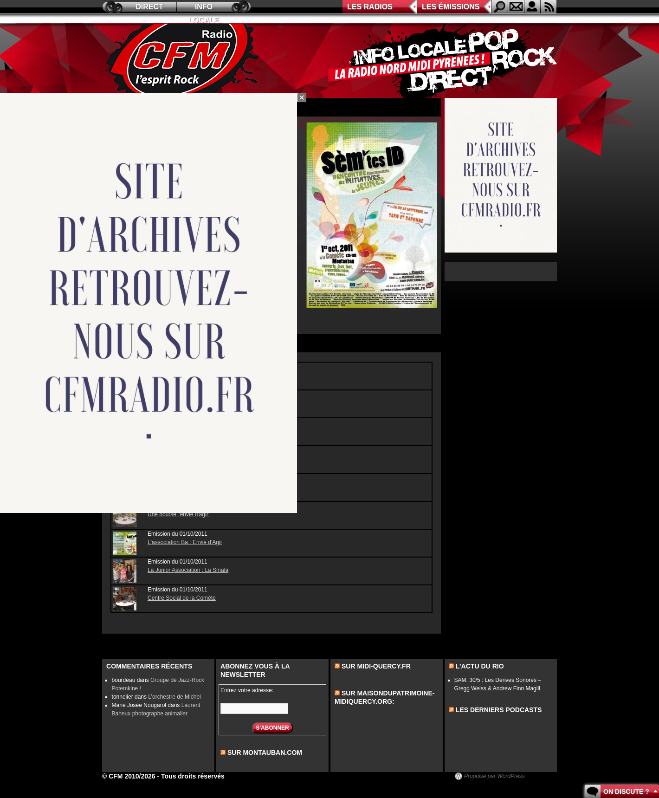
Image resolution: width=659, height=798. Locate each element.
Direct (149, 7)
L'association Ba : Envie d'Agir (185, 542)
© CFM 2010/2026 (128, 776)
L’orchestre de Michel (174, 697)
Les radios (370, 7)
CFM (182, 61)
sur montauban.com (264, 752)
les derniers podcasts (499, 710)
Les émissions (450, 7)
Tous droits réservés (193, 776)
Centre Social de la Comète (182, 598)
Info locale (203, 8)
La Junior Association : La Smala (188, 570)
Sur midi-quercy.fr (376, 666)
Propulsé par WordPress (494, 776)
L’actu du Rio (480, 666)
